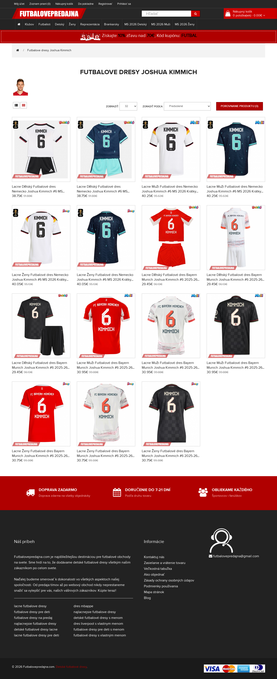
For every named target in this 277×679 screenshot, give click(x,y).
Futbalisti (44, 24)
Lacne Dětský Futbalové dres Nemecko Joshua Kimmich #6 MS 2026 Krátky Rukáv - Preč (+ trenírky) (104, 191)
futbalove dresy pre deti (32, 612)
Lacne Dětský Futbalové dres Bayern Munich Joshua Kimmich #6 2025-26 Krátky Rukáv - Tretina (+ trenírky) (40, 368)
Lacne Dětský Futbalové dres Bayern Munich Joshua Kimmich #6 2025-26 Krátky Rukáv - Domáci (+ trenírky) (169, 280)
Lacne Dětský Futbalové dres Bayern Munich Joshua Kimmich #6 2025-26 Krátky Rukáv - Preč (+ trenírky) (234, 280)
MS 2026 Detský (135, 24)
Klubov (29, 24)
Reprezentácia (90, 24)
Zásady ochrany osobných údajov (169, 580)
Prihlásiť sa (124, 4)
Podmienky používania (161, 586)
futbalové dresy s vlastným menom (100, 635)
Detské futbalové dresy (71, 667)
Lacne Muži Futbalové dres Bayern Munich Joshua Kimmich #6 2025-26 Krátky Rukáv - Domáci (104, 368)
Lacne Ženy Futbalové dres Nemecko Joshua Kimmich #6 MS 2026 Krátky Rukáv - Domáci (40, 280)
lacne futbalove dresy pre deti (36, 635)
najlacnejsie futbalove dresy (35, 623)
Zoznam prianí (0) (39, 4)
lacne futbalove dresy (30, 606)
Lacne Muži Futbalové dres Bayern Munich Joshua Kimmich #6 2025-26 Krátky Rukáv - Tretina (234, 368)
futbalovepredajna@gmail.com (236, 556)
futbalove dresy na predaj (33, 618)
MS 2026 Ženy (185, 24)
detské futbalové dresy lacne (36, 629)
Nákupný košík (64, 4)
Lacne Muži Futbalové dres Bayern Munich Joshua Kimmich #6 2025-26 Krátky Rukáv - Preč (169, 368)
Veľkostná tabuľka (158, 569)
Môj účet (19, 4)
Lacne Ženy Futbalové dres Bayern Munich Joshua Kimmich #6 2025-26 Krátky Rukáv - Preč (104, 456)
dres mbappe (83, 606)
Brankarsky (112, 24)
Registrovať (105, 4)
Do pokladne (85, 4)
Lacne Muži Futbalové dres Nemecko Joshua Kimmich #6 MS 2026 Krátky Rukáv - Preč (235, 191)
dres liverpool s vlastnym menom (98, 623)
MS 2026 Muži (160, 24)
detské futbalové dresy (90, 562)
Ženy (72, 24)
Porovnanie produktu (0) (239, 106)
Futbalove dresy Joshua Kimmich (49, 50)
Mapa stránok (154, 592)
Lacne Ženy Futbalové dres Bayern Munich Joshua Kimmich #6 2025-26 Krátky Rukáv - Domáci (40, 456)
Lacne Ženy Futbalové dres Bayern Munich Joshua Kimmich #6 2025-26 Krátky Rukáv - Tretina (169, 456)
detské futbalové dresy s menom (98, 618)
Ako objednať (154, 574)
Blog (147, 598)
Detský (59, 24)
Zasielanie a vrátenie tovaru (164, 563)
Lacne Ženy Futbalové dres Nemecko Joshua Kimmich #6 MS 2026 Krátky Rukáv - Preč (105, 280)
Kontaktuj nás (154, 557)
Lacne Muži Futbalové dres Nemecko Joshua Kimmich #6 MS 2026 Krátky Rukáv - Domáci (170, 191)
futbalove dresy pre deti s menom (99, 629)
